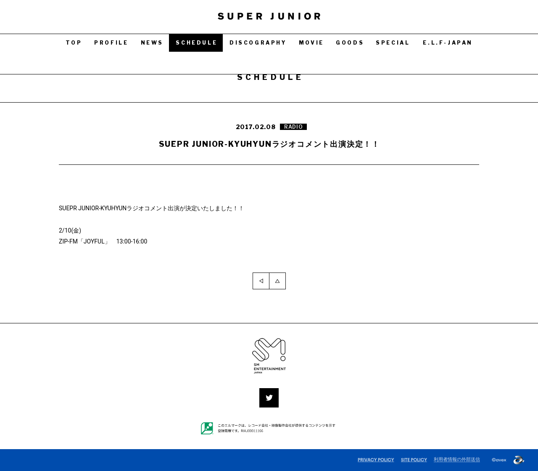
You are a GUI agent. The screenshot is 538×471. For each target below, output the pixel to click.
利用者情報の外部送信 (457, 459)
